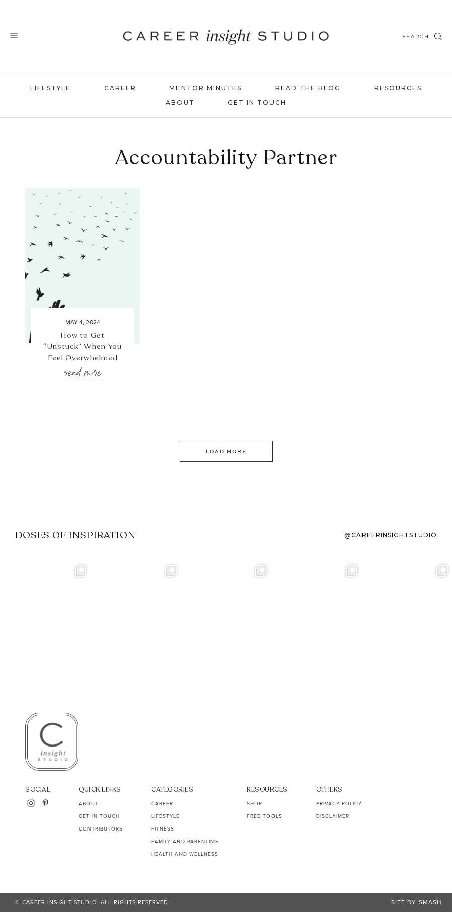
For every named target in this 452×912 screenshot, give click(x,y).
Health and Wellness (184, 854)
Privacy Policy (339, 803)
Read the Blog (308, 88)
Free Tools (264, 816)
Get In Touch (257, 102)
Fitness (162, 829)
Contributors (101, 829)
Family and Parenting (184, 841)
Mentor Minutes (205, 88)
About (180, 102)
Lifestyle (50, 88)
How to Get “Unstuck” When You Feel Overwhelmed (82, 346)
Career (120, 88)
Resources (398, 88)
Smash (430, 902)
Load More (226, 451)
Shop (254, 803)
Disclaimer (332, 816)
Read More (82, 373)
